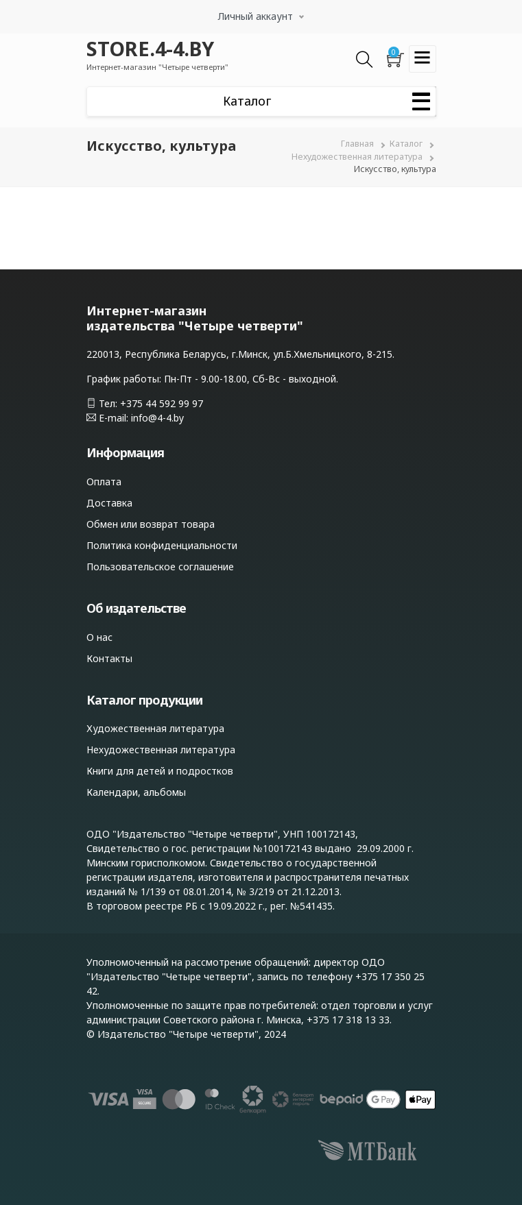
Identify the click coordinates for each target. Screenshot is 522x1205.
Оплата (103, 481)
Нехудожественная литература (357, 156)
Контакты (109, 658)
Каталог (406, 143)
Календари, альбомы (136, 792)
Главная (357, 143)
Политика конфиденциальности (161, 545)
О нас (99, 637)
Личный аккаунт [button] (255, 16)
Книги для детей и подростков (159, 770)
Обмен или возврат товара (150, 524)
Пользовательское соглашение (160, 566)
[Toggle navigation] (422, 59)
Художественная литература (155, 728)
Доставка (109, 502)
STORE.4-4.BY (150, 48)
